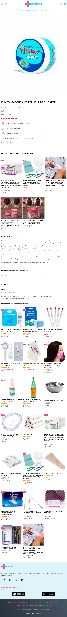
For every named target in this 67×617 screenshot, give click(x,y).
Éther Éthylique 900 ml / (32, 400)
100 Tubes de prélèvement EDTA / (53, 512)
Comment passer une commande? (17, 602)
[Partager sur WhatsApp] (2, 142)
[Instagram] (10, 580)
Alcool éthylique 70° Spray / (11, 400)
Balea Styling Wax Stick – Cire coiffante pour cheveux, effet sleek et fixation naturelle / (10, 223)
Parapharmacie (27, 10)
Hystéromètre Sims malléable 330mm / (32, 512)
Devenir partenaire (22, 605)
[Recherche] (6, 4)
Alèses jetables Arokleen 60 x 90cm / (32, 330)
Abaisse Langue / (53, 473)
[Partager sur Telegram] (15, 142)
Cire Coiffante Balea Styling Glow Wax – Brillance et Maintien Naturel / (33, 222)
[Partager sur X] (9, 142)
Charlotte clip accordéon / (11, 474)
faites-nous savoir (27, 138)
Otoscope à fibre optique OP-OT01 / (10, 548)
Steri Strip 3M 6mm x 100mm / (33, 364)
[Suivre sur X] (16, 580)
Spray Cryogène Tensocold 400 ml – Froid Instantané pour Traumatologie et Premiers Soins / (55, 183)
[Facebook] (4, 580)
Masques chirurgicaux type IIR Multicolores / (52, 365)
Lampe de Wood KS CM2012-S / (11, 364)
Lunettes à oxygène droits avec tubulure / (11, 435)
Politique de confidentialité (51, 602)
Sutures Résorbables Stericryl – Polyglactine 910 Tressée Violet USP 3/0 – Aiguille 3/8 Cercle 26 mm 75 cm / (11, 184)
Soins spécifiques (44, 10)
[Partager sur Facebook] (6, 142)
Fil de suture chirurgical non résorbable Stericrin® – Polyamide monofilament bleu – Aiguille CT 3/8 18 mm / (54, 438)
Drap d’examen (28, 434)
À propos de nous (35, 602)
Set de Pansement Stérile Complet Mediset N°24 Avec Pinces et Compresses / (32, 183)
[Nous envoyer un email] (22, 580)
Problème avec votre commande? (40, 605)
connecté (14, 298)
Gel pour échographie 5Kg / (11, 330)
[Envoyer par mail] (12, 142)
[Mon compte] (61, 4)
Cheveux (35, 10)
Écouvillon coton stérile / (54, 330)
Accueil (20, 10)
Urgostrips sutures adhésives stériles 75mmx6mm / (8, 513)
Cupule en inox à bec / (53, 400)
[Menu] (2, 4)
